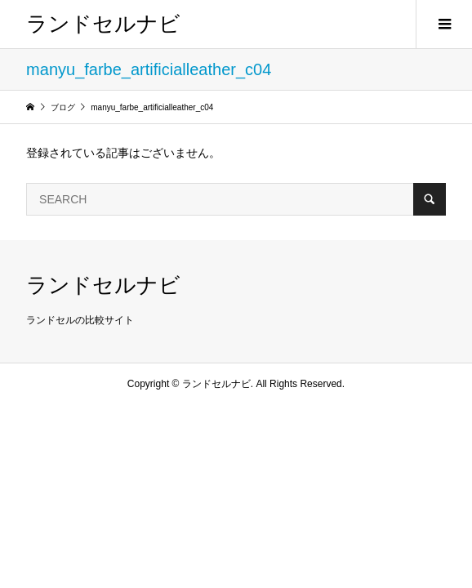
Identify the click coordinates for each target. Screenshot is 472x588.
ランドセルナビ (103, 23)
